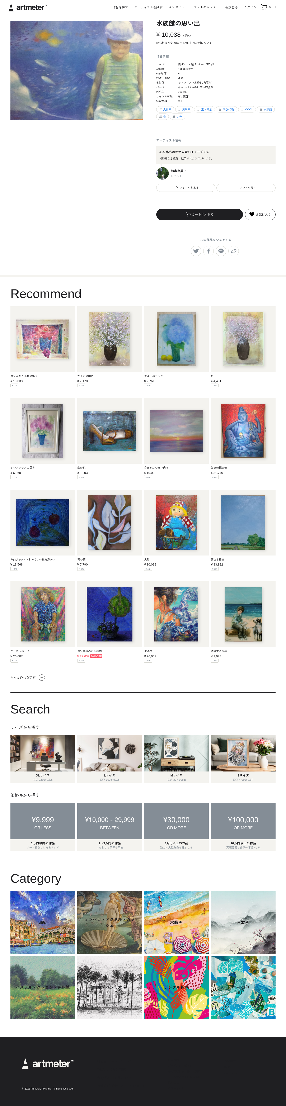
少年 (177, 117)
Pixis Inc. (47, 1088)
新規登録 (231, 7)
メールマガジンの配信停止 (184, 1077)
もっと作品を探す (27, 677)
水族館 (265, 109)
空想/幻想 (226, 109)
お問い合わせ (176, 1088)
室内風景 (204, 109)
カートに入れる (200, 214)
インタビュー (178, 7)
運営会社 (173, 1082)
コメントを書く (246, 187)
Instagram (231, 1060)
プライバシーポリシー (181, 1065)
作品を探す (120, 7)
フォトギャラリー (206, 7)
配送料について (202, 42)
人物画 (165, 109)
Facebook (230, 1073)
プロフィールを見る (185, 187)
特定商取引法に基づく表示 (184, 1071)
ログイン (250, 7)
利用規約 (173, 1060)
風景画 (183, 109)
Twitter (228, 1067)
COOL (246, 109)
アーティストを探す (148, 7)
